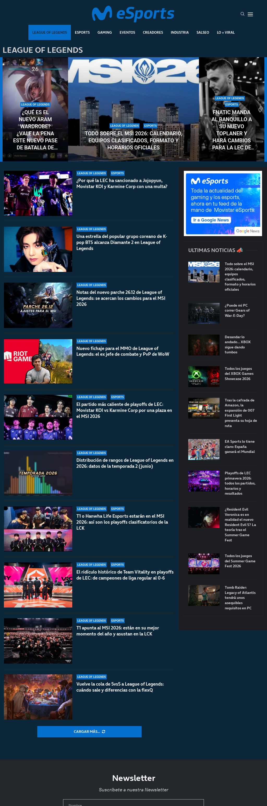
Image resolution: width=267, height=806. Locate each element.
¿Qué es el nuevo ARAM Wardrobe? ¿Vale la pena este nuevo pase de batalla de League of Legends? (35, 130)
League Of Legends (49, 32)
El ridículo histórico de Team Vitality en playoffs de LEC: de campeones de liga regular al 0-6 (125, 582)
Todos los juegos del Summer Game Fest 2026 (240, 561)
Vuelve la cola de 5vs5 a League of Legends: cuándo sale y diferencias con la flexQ (120, 687)
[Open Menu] (250, 14)
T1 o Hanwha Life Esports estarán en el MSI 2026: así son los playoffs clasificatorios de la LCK (122, 526)
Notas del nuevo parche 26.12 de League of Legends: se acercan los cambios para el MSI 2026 (120, 298)
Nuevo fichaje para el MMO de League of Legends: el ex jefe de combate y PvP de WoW (122, 351)
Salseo (203, 32)
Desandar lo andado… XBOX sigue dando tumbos (238, 345)
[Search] (242, 14)
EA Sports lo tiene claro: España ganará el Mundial (240, 446)
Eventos (127, 32)
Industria (180, 32)
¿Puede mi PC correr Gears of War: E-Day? (237, 310)
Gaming (105, 32)
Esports (82, 32)
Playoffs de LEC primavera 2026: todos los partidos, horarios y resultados (240, 483)
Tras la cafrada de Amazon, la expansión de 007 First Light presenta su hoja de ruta (241, 413)
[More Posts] (89, 732)
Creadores (153, 32)
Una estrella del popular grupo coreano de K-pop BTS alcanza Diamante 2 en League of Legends (121, 242)
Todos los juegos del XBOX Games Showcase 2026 (239, 373)
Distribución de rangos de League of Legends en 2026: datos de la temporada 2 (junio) (125, 467)
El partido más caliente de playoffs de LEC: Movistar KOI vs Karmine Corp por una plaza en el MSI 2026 (124, 410)
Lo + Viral (226, 32)
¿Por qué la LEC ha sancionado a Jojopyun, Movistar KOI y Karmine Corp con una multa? (121, 183)
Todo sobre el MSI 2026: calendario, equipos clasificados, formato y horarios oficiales (133, 140)
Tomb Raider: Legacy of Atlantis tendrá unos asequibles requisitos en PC (240, 597)
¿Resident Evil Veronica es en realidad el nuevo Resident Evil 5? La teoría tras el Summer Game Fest (240, 525)
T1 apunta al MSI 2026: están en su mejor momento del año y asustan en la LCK (117, 631)
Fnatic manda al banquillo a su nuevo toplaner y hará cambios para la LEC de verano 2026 (231, 130)
